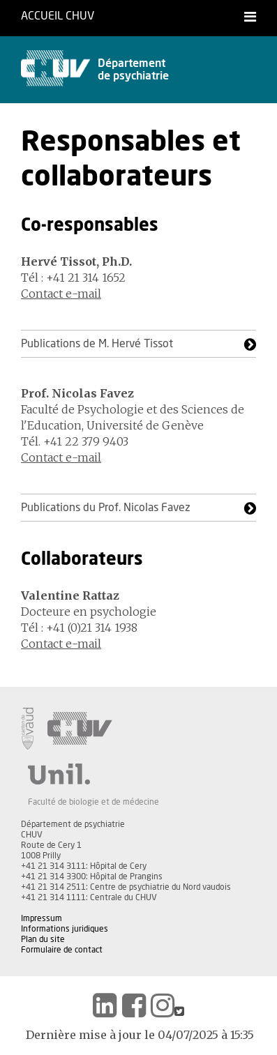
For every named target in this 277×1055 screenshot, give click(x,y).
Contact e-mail (61, 294)
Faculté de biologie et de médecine (93, 802)
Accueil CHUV (57, 16)
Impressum (41, 918)
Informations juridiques (64, 929)
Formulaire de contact (62, 950)
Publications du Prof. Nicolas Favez (105, 507)
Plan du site (43, 939)
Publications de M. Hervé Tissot (97, 343)
